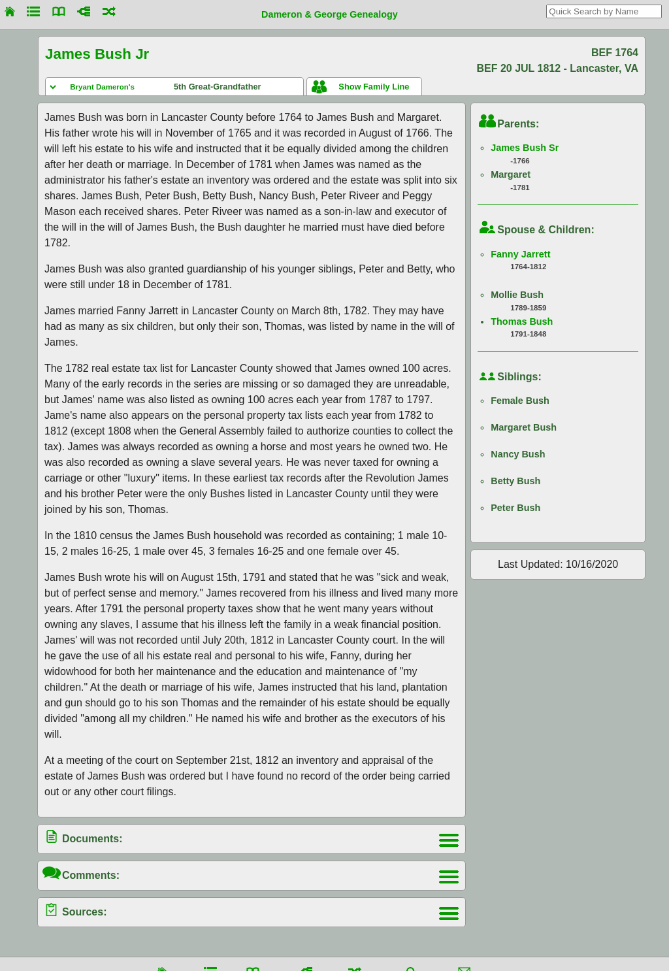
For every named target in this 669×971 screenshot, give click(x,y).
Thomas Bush (522, 321)
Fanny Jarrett (520, 254)
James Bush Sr (525, 147)
